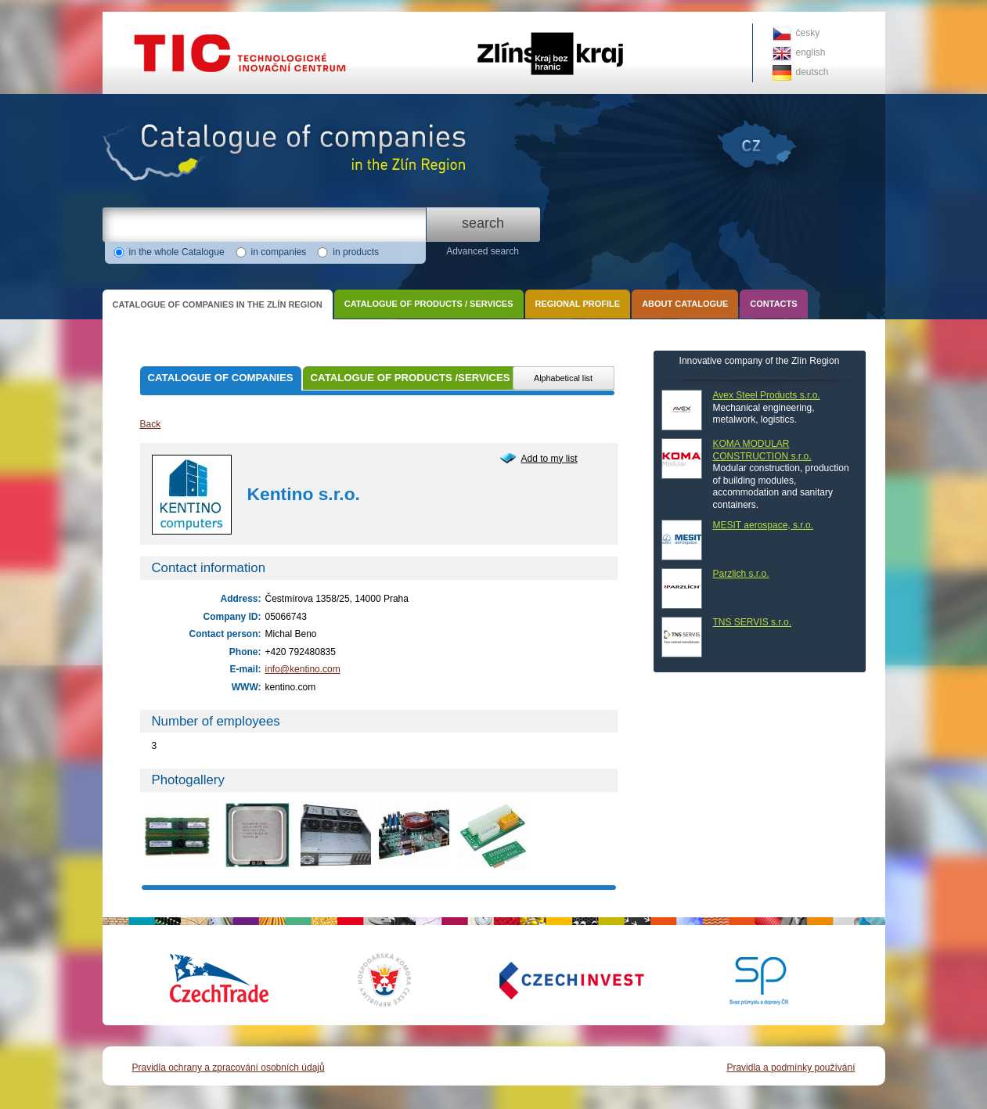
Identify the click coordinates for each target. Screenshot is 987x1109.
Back (150, 424)
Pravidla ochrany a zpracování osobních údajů (228, 1067)
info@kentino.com (302, 669)
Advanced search (482, 251)
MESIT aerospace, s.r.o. (763, 525)
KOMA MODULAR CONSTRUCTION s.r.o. (762, 450)
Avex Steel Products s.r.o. (766, 395)
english (811, 52)
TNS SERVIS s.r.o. (752, 622)
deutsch (812, 72)
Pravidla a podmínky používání (790, 1067)
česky (808, 32)
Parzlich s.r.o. (741, 573)
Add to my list (549, 458)
